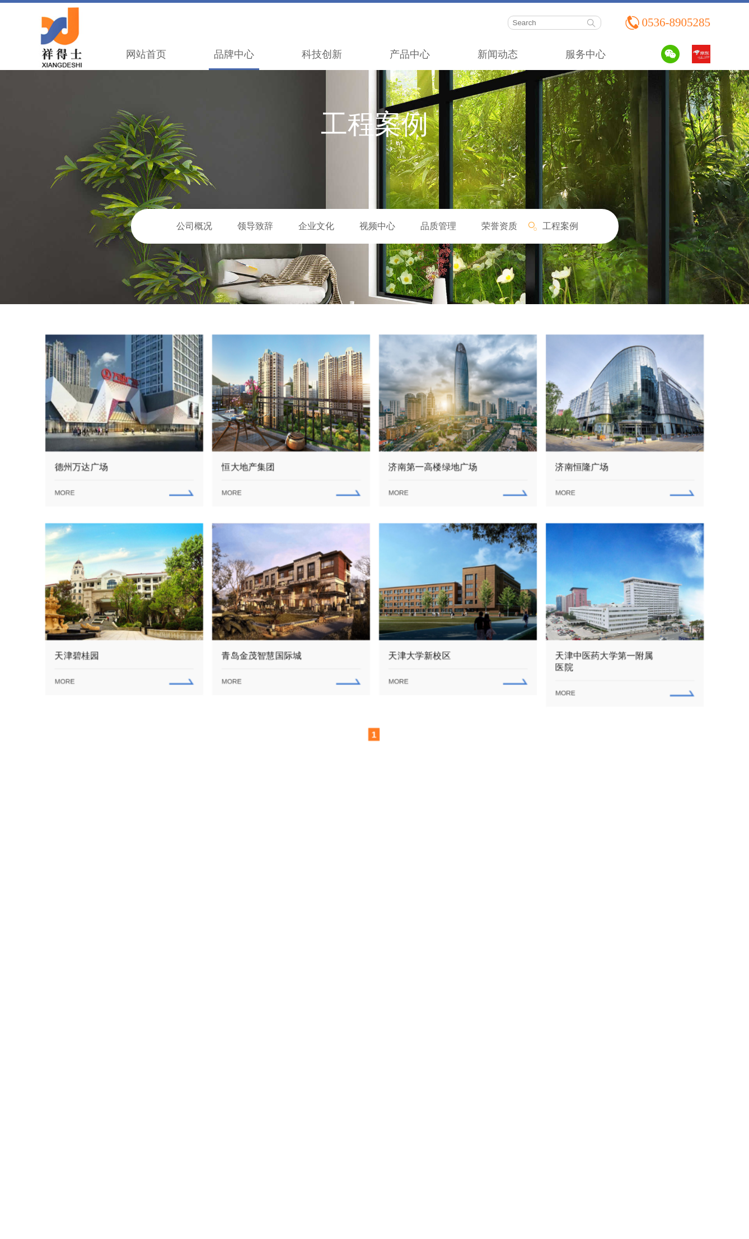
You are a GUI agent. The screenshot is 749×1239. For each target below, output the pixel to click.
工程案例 (560, 226)
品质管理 (438, 226)
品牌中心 (234, 54)
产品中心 (410, 54)
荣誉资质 (499, 226)
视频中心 (377, 226)
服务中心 (585, 54)
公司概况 (194, 226)
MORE (67, 491)
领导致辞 (255, 226)
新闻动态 (498, 54)
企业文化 (316, 226)
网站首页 (146, 54)
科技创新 (322, 54)
